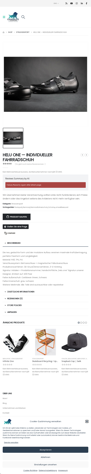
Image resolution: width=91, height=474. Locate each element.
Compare (11, 233)
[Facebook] (86, 3)
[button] (87, 421)
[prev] (82, 155)
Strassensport (17, 204)
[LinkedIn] (82, 3)
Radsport (18, 207)
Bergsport (7, 359)
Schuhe (51, 207)
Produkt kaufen (18, 216)
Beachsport (72, 359)
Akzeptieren (46, 449)
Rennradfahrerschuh (39, 207)
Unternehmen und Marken (14, 408)
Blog (5, 403)
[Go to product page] (16, 342)
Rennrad (26, 207)
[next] (86, 155)
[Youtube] (71, 3)
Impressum (63, 470)
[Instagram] (76, 3)
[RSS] (66, 3)
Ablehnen (45, 457)
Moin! (5, 398)
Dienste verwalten (11, 442)
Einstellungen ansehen (45, 464)
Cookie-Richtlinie (30, 470)
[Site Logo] (13, 17)
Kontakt (6, 413)
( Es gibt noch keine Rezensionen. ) (30, 164)
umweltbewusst (61, 207)
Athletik (64, 359)
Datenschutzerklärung (48, 470)
